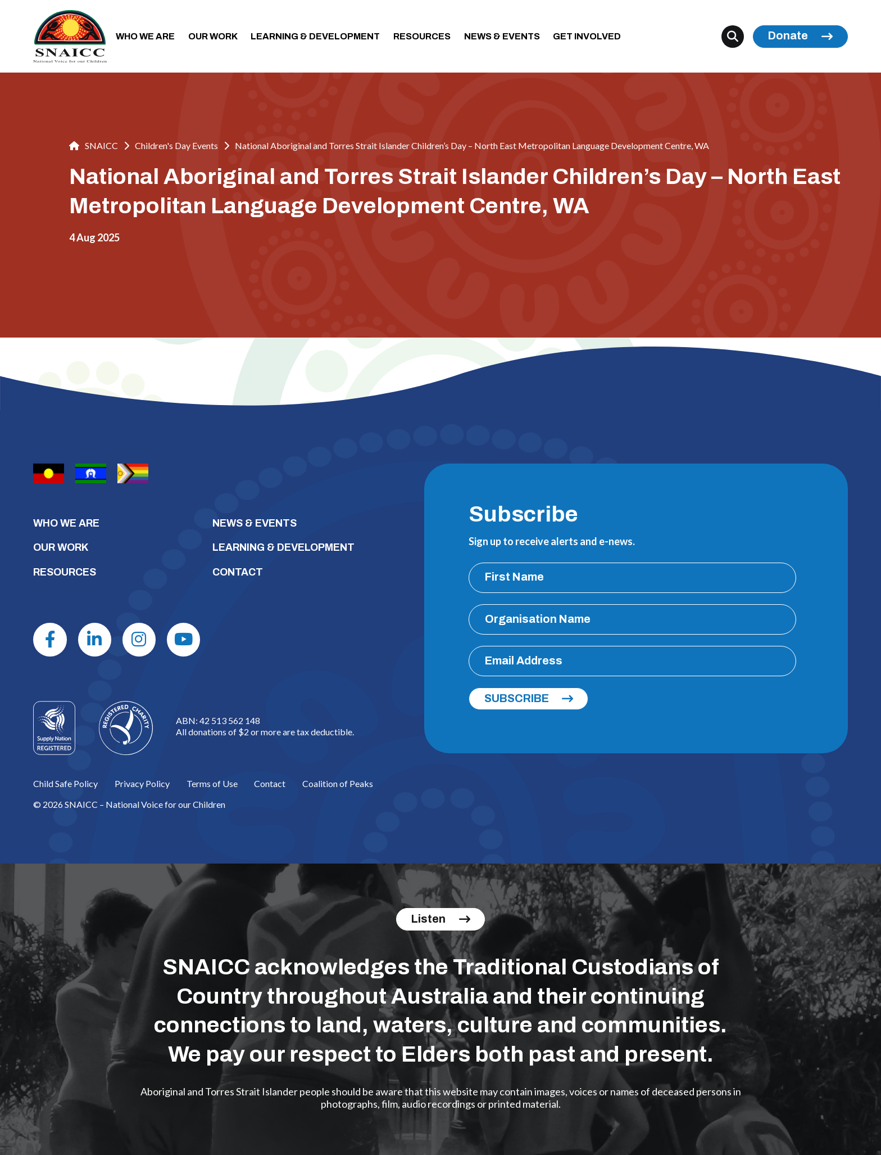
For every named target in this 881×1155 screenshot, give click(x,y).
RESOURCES (422, 36)
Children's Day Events (176, 145)
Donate (788, 36)
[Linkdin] (94, 639)
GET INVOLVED (587, 36)
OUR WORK (213, 36)
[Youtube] (183, 639)
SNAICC (93, 145)
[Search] (732, 36)
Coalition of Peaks (337, 783)
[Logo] (126, 728)
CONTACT (237, 572)
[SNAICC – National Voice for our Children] (70, 36)
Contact (269, 783)
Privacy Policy (142, 783)
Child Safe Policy (65, 783)
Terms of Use (212, 783)
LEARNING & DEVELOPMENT (315, 36)
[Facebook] (49, 639)
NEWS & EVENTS (502, 36)
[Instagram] (139, 639)
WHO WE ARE (145, 36)
